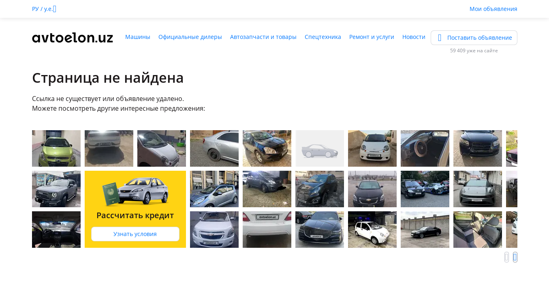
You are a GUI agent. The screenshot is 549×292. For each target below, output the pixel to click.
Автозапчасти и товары (263, 37)
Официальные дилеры (190, 37)
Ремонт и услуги (371, 37)
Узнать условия (135, 234)
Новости (413, 37)
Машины (137, 37)
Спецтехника (323, 37)
